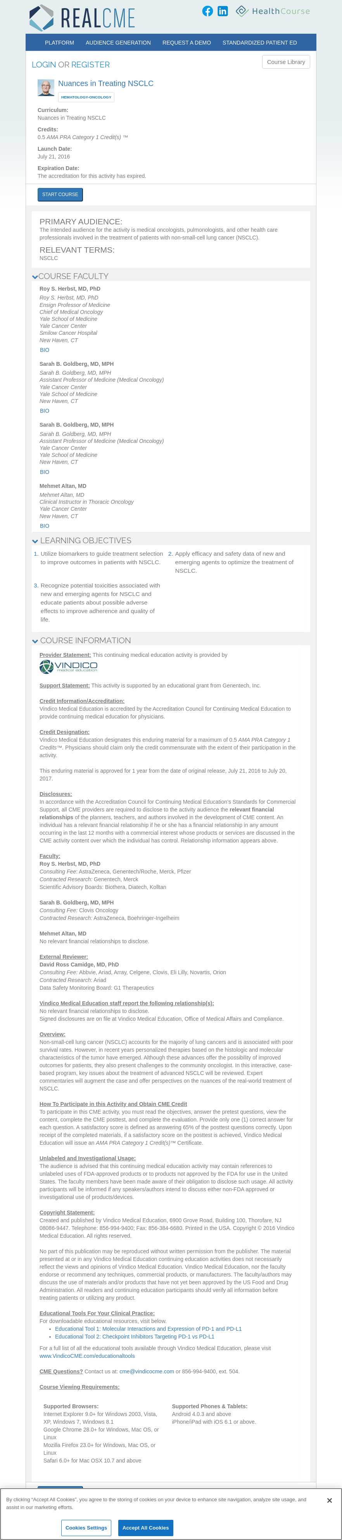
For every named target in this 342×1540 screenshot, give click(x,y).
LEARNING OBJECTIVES (81, 540)
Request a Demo (186, 43)
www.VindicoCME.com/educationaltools (87, 1356)
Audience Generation (118, 43)
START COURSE (60, 194)
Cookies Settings (86, 1528)
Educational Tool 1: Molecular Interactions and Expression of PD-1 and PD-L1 (148, 1329)
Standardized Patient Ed (260, 43)
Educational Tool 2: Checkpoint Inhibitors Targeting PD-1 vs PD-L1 (134, 1336)
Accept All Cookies (146, 1528)
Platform (59, 43)
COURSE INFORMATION (81, 640)
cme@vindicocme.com (146, 1371)
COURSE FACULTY (70, 276)
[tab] (171, 276)
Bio (44, 350)
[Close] (329, 1500)
